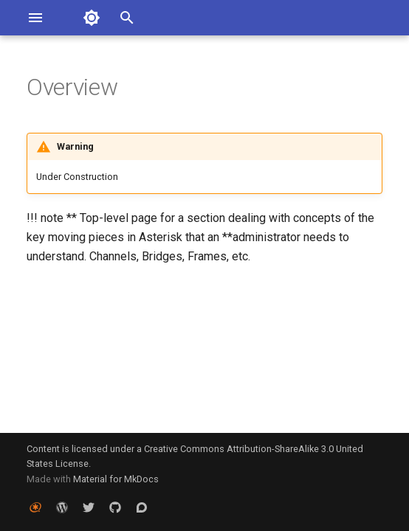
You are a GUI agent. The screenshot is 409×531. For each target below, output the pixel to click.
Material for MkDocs (116, 479)
